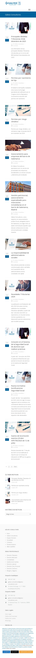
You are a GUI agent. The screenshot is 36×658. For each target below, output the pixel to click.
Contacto (9, 542)
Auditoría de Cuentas (13, 562)
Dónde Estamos (11, 544)
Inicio (8, 533)
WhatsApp (8, 620)
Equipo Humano (11, 538)
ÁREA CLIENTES (11, 547)
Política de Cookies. (11, 648)
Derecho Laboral (11, 564)
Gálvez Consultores (12, 535)
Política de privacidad (28, 645)
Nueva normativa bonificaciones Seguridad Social (18, 388)
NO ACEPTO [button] (15, 652)
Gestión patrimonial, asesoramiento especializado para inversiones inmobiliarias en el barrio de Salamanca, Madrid (19, 202)
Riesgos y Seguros (12, 571)
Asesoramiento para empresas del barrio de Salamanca (20, 156)
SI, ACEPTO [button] (6, 652)
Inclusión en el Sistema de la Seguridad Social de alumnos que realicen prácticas (20, 345)
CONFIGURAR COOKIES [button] (26, 652)
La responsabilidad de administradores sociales (20, 255)
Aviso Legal (8, 614)
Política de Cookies (10, 618)
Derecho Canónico (12, 568)
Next (15, 466)
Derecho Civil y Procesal (13, 566)
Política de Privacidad (11, 616)
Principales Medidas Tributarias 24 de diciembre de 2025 (19, 38)
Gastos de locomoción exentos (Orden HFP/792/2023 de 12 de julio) (20, 439)
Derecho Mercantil (12, 557)
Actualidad (10, 540)
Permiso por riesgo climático (19, 492)
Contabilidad (10, 560)
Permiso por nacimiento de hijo (20, 485)
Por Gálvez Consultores (18, 44)
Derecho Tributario (12, 555)
